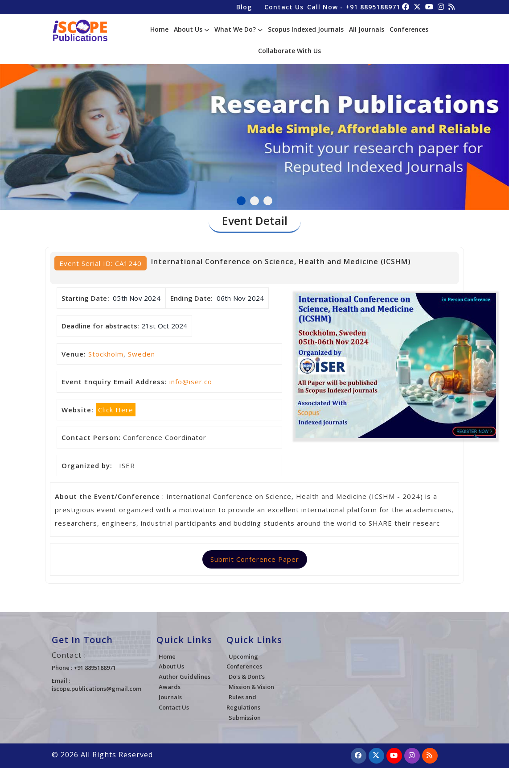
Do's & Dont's (247, 677)
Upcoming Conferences (244, 661)
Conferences (409, 29)
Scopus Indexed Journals (306, 29)
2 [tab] (254, 200)
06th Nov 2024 (240, 298)
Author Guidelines (184, 677)
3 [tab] (267, 200)
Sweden (141, 353)
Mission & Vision (251, 687)
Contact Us (284, 7)
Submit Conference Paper (254, 559)
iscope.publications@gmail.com (96, 689)
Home (159, 29)
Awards (170, 687)
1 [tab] (241, 200)
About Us (191, 29)
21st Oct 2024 (164, 325)
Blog (244, 7)
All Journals (366, 29)
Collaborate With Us (289, 50)
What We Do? (238, 29)
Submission (245, 718)
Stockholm (105, 353)
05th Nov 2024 (136, 298)
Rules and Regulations (243, 702)
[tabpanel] (254, 127)
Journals (170, 697)
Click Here (115, 409)
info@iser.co (190, 381)
